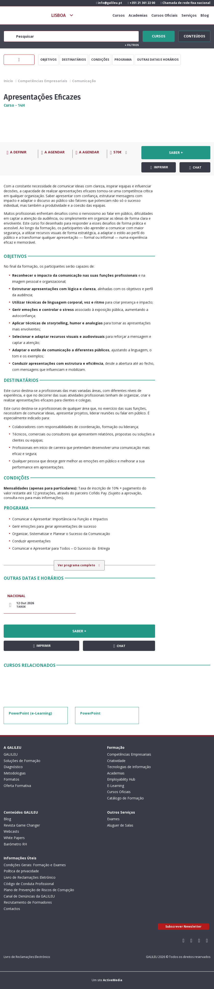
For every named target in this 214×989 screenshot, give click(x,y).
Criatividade (116, 760)
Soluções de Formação (22, 760)
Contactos (12, 908)
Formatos (11, 779)
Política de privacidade (21, 871)
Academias (138, 15)
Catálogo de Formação (125, 798)
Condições (100, 59)
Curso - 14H (14, 105)
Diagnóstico (13, 766)
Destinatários (74, 59)
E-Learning (115, 785)
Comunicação (84, 81)
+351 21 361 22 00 (141, 3)
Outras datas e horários (158, 59)
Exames (113, 819)
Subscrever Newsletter (183, 926)
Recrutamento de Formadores (28, 902)
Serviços (189, 15)
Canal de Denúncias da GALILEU (29, 896)
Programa (123, 59)
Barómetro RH (15, 844)
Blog (205, 15)
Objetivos (48, 59)
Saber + (176, 152)
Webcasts (11, 831)
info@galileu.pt (109, 3)
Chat (195, 167)
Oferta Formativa (17, 785)
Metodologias (15, 773)
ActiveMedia (112, 980)
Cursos (119, 15)
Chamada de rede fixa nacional (185, 3)
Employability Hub (121, 779)
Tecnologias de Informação (129, 766)
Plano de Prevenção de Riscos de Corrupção (39, 889)
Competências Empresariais (42, 81)
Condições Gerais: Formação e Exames (35, 865)
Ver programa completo (77, 565)
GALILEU (11, 754)
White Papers (14, 837)
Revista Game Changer (22, 825)
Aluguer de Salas (120, 825)
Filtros (132, 45)
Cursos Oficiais (164, 15)
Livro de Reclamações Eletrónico (30, 877)
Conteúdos (194, 35)
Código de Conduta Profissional (29, 883)
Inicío (8, 81)
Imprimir (159, 167)
